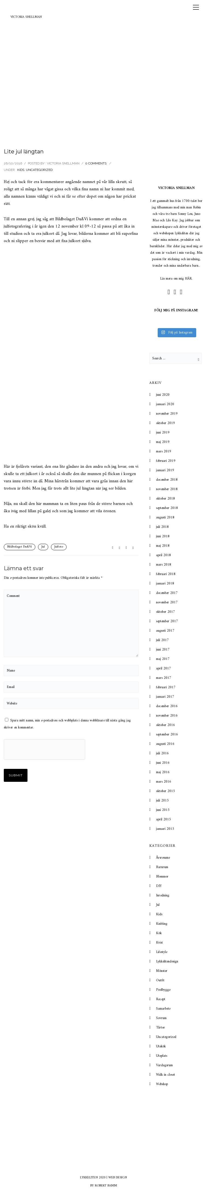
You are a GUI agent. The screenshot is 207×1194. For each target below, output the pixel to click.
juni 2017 (163, 649)
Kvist (159, 943)
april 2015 (163, 819)
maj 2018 (163, 546)
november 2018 (167, 489)
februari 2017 (165, 687)
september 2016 (167, 734)
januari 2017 (165, 697)
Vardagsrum (164, 1065)
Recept (160, 999)
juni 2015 (163, 810)
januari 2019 (165, 470)
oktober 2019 (165, 423)
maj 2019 (163, 442)
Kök (159, 933)
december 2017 (167, 593)
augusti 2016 (165, 744)
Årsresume (163, 858)
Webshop (162, 1084)
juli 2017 (162, 640)
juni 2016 (163, 763)
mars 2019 (163, 451)
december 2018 (167, 480)
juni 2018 (163, 536)
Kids (20, 170)
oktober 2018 (165, 499)
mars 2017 (163, 678)
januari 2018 (165, 583)
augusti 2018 (165, 517)
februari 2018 (165, 574)
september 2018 (167, 508)
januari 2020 (165, 404)
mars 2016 (163, 782)
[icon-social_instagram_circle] (176, 292)
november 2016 (167, 716)
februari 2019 (165, 461)
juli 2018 (162, 527)
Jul (43, 547)
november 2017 (167, 602)
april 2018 (163, 555)
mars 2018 (163, 565)
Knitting (161, 924)
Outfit (160, 980)
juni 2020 (163, 395)
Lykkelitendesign (167, 961)
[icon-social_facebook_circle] (170, 292)
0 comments (95, 163)
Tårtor (160, 1027)
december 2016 (167, 706)
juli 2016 (162, 753)
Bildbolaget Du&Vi (19, 547)
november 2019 (167, 414)
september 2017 (167, 621)
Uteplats (161, 1056)
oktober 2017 (165, 612)
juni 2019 (163, 432)
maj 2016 (163, 772)
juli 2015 (162, 800)
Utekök (161, 1046)
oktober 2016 (165, 725)
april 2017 (163, 668)
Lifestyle (161, 952)
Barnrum (162, 867)
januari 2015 (165, 829)
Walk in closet (165, 1075)
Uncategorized (39, 170)
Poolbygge (163, 990)
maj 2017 (163, 659)
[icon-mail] (182, 292)
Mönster (161, 971)
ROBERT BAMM (106, 1186)
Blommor (162, 876)
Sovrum (161, 1018)
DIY (159, 886)
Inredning (162, 895)
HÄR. (188, 279)
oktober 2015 (165, 791)
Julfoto (58, 547)
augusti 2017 (165, 631)
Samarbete (163, 1009)
